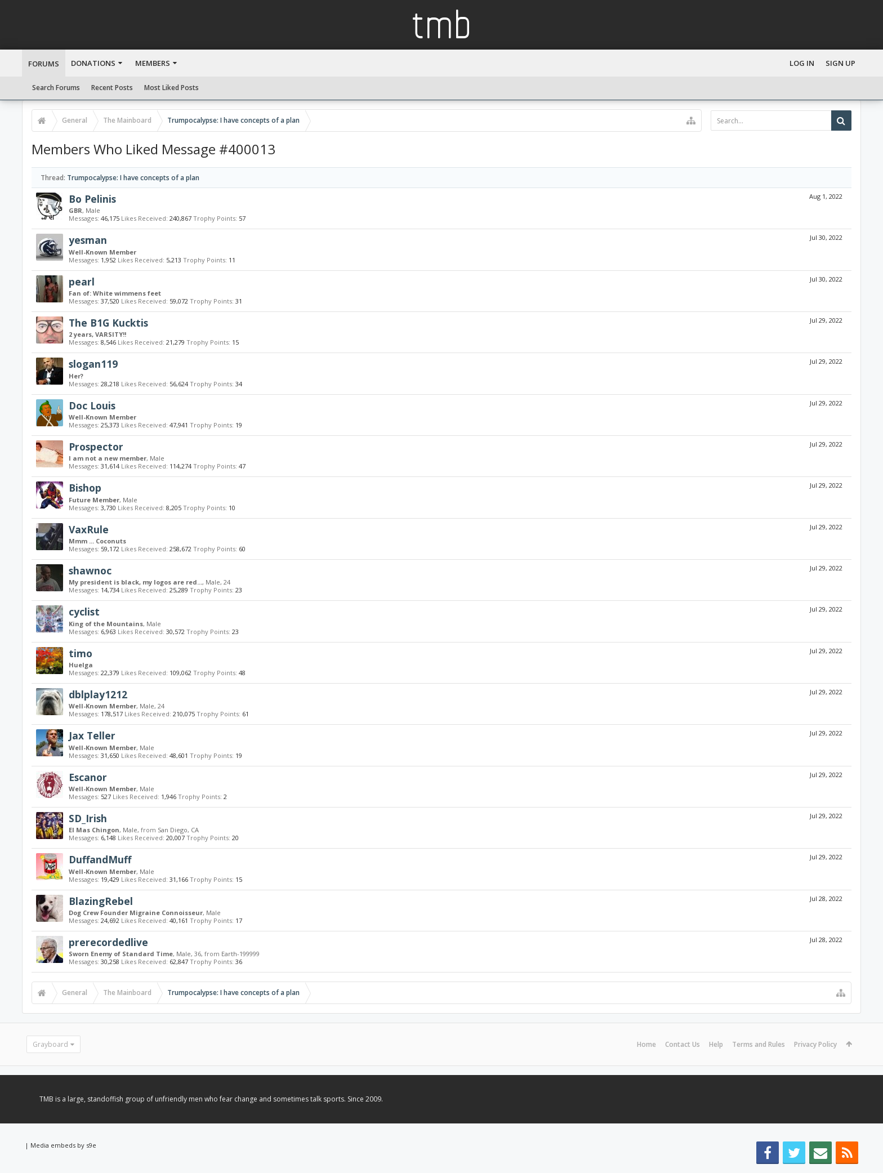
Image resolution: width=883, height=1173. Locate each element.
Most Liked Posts (171, 87)
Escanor (88, 777)
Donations (93, 63)
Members (152, 63)
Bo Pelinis (92, 199)
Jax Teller (92, 735)
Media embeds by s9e (63, 1145)
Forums (43, 64)
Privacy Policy (815, 1044)
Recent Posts (112, 87)
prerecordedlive (108, 942)
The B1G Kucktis (108, 322)
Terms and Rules (758, 1044)
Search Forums (56, 87)
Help (716, 1044)
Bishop (85, 487)
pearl (82, 281)
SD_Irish (88, 818)
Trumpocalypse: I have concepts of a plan (133, 177)
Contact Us (682, 1044)
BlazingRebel (101, 901)
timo (80, 653)
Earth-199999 (240, 953)
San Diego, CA (178, 830)
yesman (88, 240)
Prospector (96, 446)
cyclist (84, 611)
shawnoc (90, 570)
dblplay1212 (98, 694)
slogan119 (93, 364)
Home (646, 1044)
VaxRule (89, 529)
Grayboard (50, 1044)
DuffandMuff (100, 859)
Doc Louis (92, 405)
